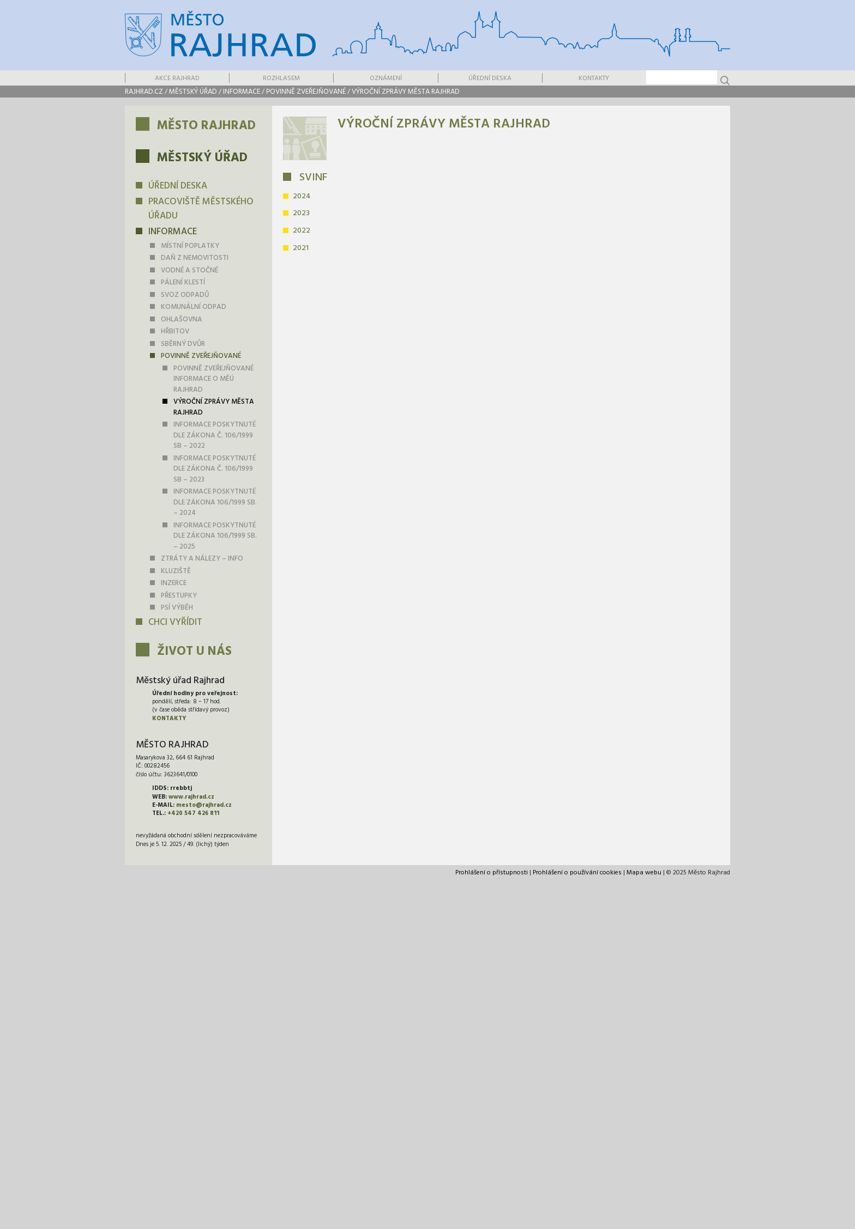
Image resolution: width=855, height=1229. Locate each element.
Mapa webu (644, 872)
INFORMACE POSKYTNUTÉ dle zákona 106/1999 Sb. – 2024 (215, 502)
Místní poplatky (190, 246)
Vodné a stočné (189, 270)
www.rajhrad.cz (191, 797)
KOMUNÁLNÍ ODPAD (193, 307)
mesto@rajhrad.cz (204, 805)
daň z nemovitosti (194, 258)
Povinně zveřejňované (306, 92)
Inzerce (173, 583)
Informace (241, 92)
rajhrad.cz (144, 92)
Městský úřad (193, 92)
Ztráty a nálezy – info (202, 558)
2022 (301, 230)
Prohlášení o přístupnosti (491, 872)
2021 (301, 248)
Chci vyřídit (175, 622)
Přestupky (179, 595)
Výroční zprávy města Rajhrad (406, 92)
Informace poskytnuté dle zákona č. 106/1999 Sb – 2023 (214, 469)
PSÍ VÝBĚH (177, 607)
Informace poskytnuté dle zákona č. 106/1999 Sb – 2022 (214, 435)
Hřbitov (175, 331)
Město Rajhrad (206, 126)
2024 (302, 196)
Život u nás (194, 652)
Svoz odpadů (185, 295)
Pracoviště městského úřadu (201, 208)
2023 (301, 213)
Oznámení (386, 78)
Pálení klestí (183, 282)
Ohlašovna (181, 319)
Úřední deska (489, 78)
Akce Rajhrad (177, 78)
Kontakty (594, 78)
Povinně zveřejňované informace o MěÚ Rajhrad (213, 379)
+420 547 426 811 (193, 813)
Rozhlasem (281, 78)
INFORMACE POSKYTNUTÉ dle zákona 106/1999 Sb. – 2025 (215, 536)
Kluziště (176, 571)
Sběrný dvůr (183, 344)
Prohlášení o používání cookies (577, 872)
